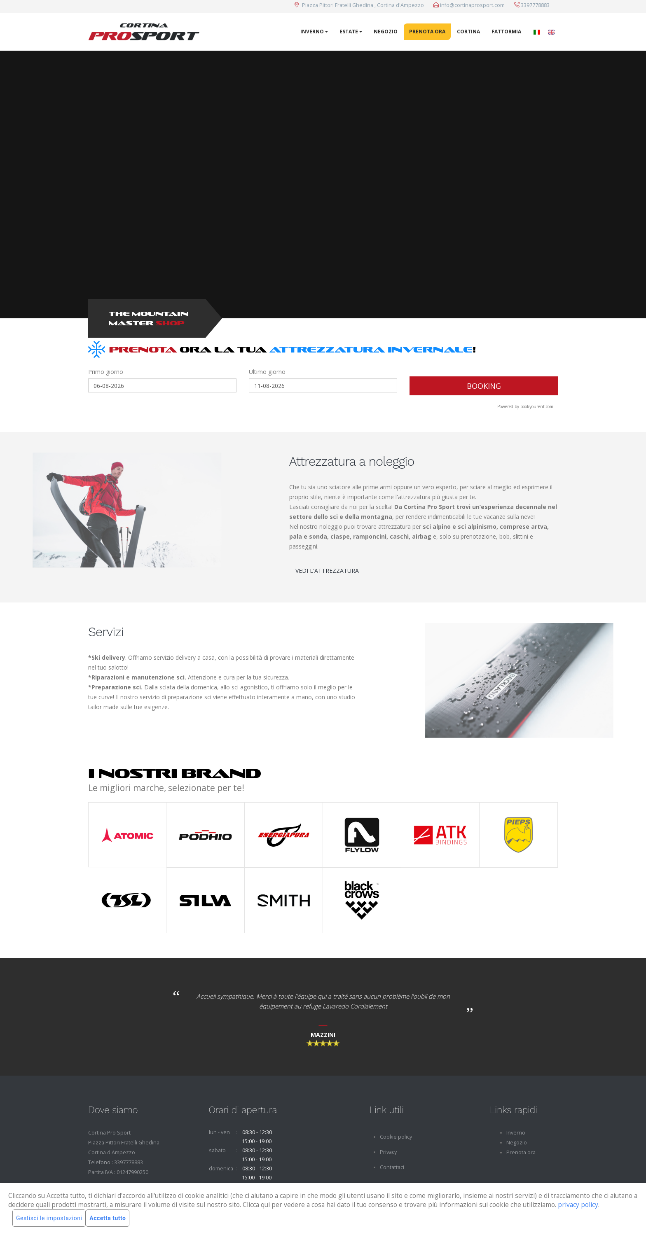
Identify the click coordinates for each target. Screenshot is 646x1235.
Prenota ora (427, 31)
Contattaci (392, 1167)
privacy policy (578, 1204)
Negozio (386, 31)
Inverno (314, 31)
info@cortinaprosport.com (469, 5)
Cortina (468, 31)
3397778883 (532, 5)
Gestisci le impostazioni (49, 1218)
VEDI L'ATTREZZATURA (327, 570)
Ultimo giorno (267, 372)
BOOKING (484, 386)
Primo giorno (105, 372)
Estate (350, 31)
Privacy (388, 1152)
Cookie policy (396, 1136)
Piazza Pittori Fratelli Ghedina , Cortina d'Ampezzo (359, 5)
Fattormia (506, 31)
